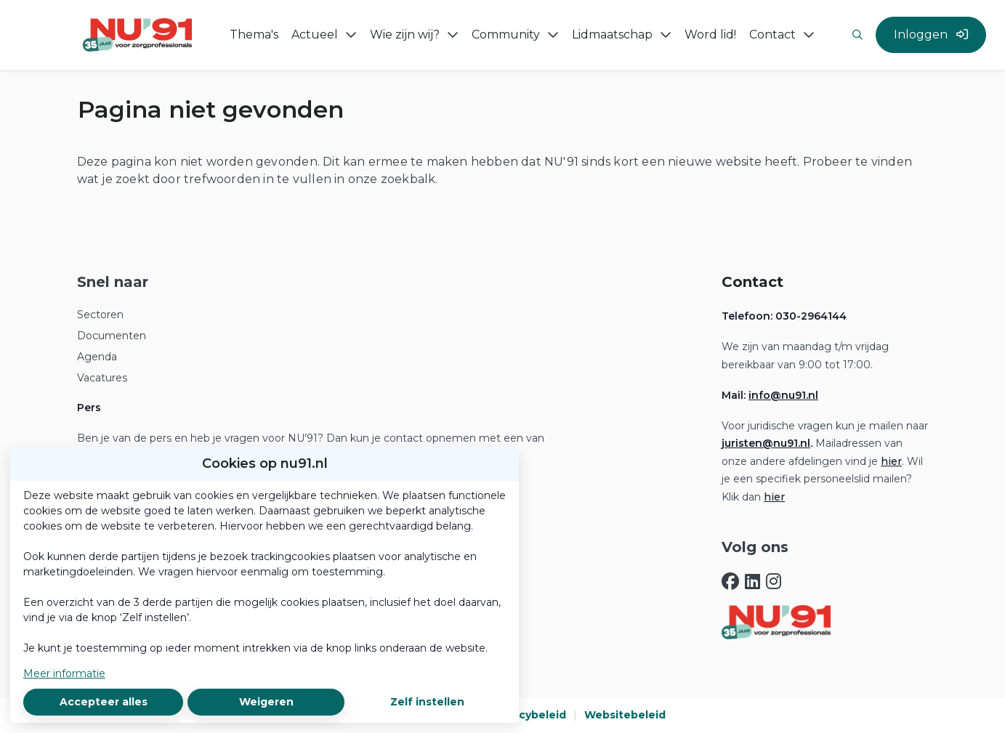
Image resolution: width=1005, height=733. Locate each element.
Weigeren (266, 701)
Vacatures (102, 377)
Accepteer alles (104, 701)
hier (891, 461)
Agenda (97, 356)
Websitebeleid (625, 714)
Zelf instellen (427, 701)
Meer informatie (64, 673)
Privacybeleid (529, 714)
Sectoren (100, 314)
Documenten (111, 335)
